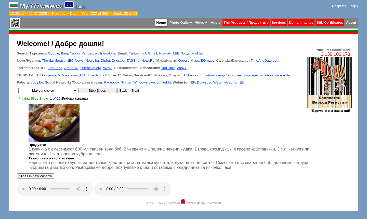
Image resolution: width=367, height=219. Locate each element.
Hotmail (165, 53)
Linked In (164, 82)
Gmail (152, 53)
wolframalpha (105, 53)
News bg (92, 60)
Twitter (126, 82)
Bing (64, 53)
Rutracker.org (91, 68)
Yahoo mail (137, 53)
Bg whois (207, 75)
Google (53, 53)
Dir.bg (105, 60)
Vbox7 (182, 68)
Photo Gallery (180, 22)
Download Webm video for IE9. (221, 82)
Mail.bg (197, 53)
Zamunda (55, 68)
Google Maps (188, 60)
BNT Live (87, 75)
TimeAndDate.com (265, 60)
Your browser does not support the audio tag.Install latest (55, 189)
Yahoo (75, 53)
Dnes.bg (118, 60)
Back (123, 90)
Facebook (112, 82)
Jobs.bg (37, 82)
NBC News (75, 60)
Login (353, 6)
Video (201, 22)
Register (339, 6)
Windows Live (144, 82)
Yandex (87, 53)
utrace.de (282, 75)
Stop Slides (97, 90)
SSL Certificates (330, 22)
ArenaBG (71, 68)
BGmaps (207, 60)
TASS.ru (133, 60)
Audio (216, 22)
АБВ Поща (181, 53)
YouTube (168, 68)
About (351, 22)
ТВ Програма (45, 75)
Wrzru (107, 68)
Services (279, 22)
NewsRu (147, 60)
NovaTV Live (106, 75)
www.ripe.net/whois (258, 75)
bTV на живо (68, 75)
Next (135, 90)
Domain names (301, 22)
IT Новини (190, 75)
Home (161, 22)
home (80, 6)
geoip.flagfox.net (229, 75)
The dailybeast (53, 60)
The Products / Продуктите (246, 22)
